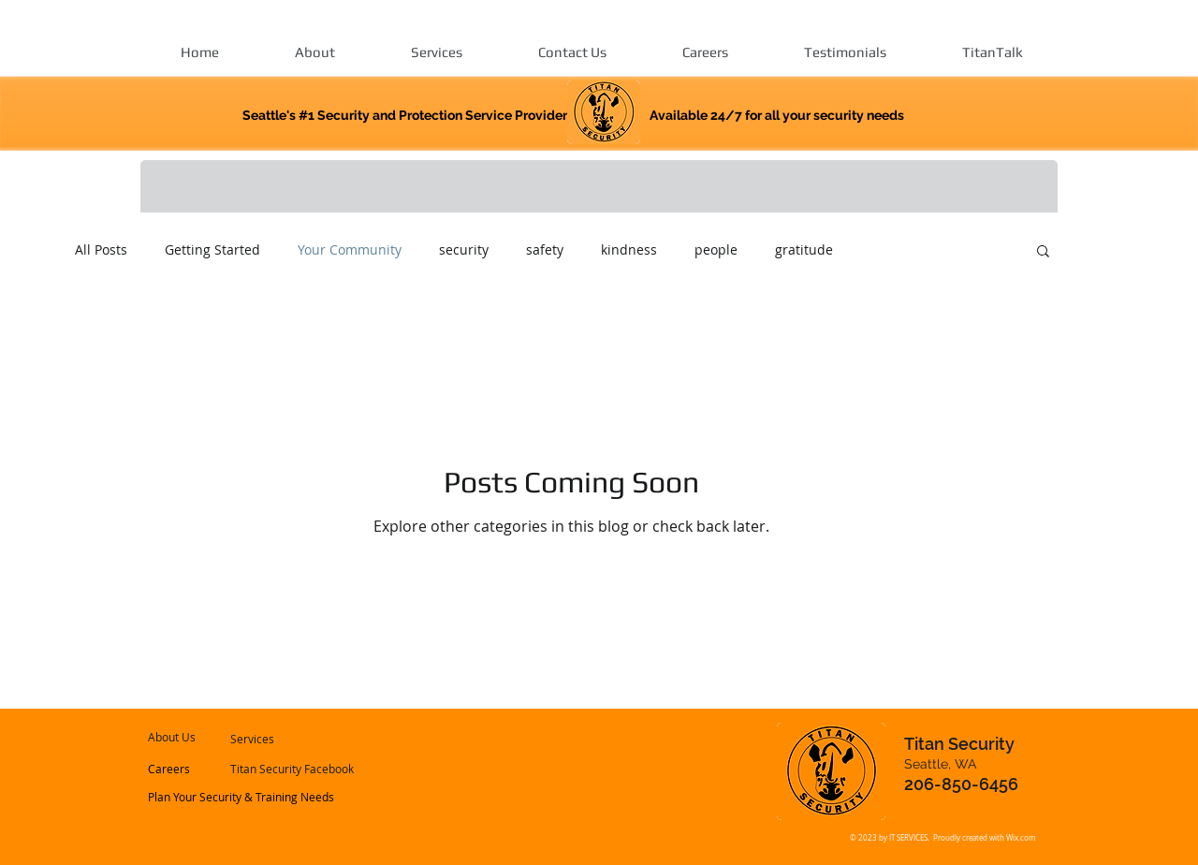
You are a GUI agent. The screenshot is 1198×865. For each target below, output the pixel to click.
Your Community (350, 249)
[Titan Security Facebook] (292, 769)
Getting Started (212, 249)
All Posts (101, 249)
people (716, 249)
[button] (1043, 252)
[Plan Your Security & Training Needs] (242, 798)
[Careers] (198, 769)
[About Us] (202, 738)
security (464, 249)
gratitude (804, 249)
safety (544, 249)
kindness (629, 249)
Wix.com (1020, 838)
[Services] (280, 740)
